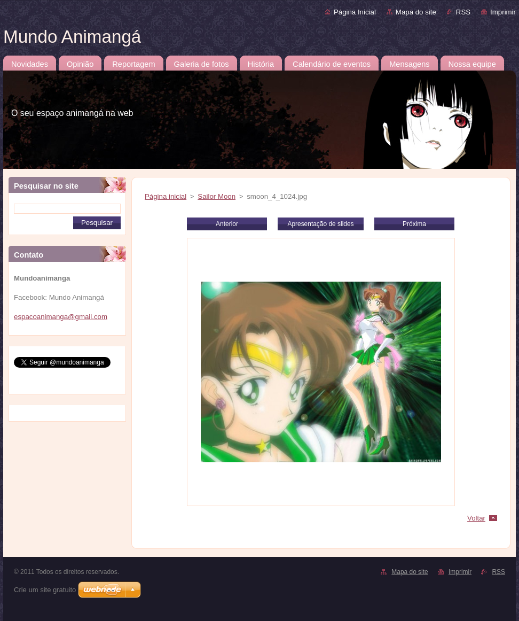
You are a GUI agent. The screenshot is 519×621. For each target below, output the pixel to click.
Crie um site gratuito (45, 590)
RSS (463, 12)
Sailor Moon (216, 196)
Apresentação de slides (320, 224)
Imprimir (503, 12)
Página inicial (165, 196)
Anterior (227, 224)
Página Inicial (355, 12)
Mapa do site (416, 12)
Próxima (414, 224)
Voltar (476, 518)
